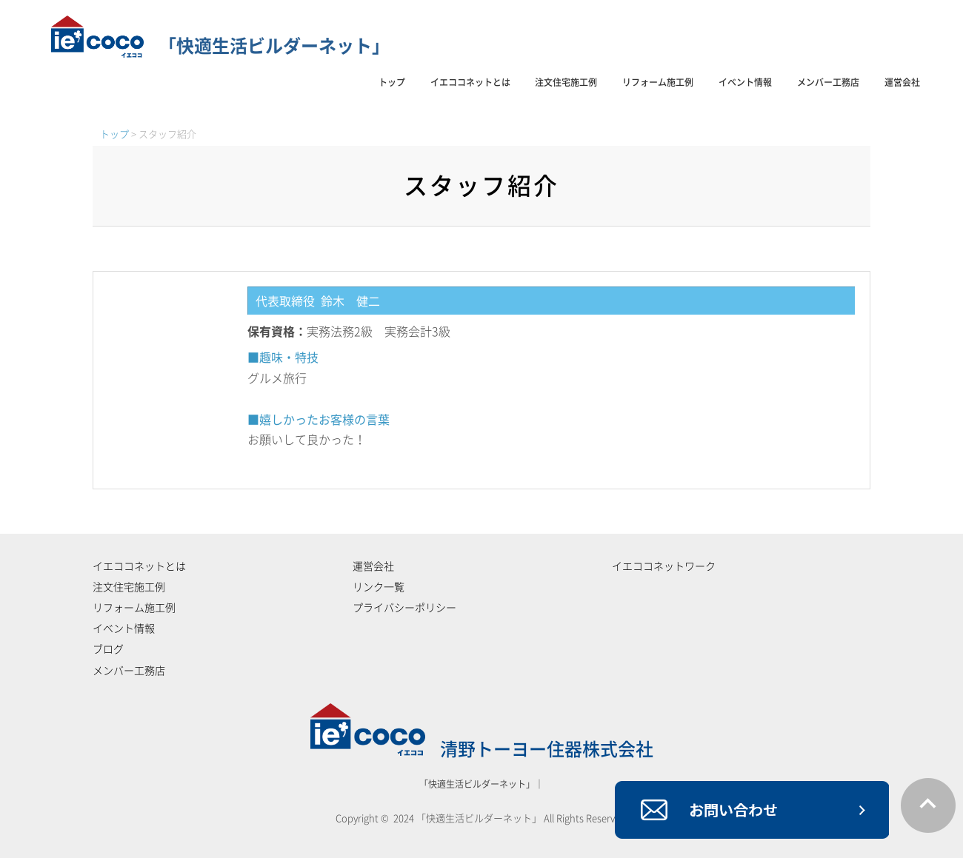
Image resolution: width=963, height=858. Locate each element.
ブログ (108, 649)
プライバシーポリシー (404, 608)
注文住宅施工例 (566, 82)
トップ (392, 82)
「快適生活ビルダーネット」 (220, 46)
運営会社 (902, 82)
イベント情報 (745, 82)
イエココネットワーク (664, 566)
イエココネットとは (470, 82)
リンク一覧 (378, 587)
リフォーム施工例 (657, 82)
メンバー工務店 (828, 82)
